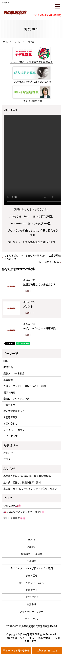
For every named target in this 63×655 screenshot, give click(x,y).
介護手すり (9, 404)
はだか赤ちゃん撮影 (48, 262)
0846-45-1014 (48, 650)
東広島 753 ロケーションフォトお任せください (30, 488)
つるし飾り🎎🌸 (12, 505)
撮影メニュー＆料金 (14, 373)
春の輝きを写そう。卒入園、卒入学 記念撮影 (27, 476)
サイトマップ (10, 436)
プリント (28, 306)
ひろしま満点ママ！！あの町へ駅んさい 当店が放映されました (32, 257)
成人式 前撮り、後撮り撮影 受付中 (23, 482)
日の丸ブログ (32, 597)
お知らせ (8, 453)
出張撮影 (8, 379)
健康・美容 (9, 392)
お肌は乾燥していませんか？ (39, 284)
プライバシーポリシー (15, 429)
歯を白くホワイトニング (16, 398)
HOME (5, 41)
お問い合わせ (10, 423)
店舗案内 (8, 367)
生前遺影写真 (10, 417)
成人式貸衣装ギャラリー (16, 411)
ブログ (18, 41)
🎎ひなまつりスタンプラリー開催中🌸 (23, 511)
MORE (28, 291)
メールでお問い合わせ (17, 650)
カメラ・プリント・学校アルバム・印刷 (24, 386)
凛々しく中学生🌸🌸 (14, 518)
